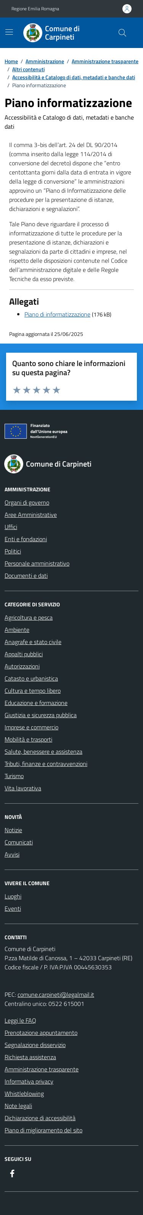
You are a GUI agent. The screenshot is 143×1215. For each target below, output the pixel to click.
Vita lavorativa (23, 788)
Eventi (13, 908)
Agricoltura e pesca (29, 617)
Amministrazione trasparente (42, 1069)
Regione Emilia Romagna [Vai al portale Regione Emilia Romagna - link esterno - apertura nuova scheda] (35, 8)
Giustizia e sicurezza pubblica (41, 714)
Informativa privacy (29, 1081)
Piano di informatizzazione (57, 314)
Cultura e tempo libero (33, 690)
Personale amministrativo (37, 563)
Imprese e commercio (31, 727)
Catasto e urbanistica (31, 678)
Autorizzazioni (22, 666)
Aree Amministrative (31, 514)
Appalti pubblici (24, 654)
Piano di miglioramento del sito (43, 1130)
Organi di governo (27, 502)
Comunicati (19, 842)
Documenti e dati (26, 575)
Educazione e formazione (36, 702)
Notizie (13, 830)
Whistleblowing (24, 1093)
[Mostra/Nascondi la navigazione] (9, 32)
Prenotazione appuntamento (41, 1032)
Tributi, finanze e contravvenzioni (46, 763)
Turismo (14, 775)
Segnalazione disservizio (35, 1044)
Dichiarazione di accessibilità (40, 1117)
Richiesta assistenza (30, 1057)
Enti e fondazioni (26, 539)
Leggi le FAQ (20, 1020)
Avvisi (12, 854)
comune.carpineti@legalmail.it (56, 994)
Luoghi (13, 896)
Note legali (18, 1105)
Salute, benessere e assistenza (43, 751)
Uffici (11, 526)
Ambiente (17, 629)
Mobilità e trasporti (28, 739)
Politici (13, 551)
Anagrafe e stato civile (33, 641)
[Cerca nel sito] (122, 33)
